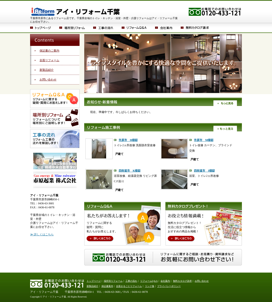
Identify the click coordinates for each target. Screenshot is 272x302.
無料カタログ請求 (195, 27)
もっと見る (225, 103)
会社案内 (168, 27)
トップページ (44, 27)
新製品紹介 (47, 70)
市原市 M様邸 (203, 140)
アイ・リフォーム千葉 (75, 8)
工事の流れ (107, 27)
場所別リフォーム (76, 27)
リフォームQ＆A (138, 27)
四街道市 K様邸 (129, 170)
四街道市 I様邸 (204, 170)
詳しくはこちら (100, 239)
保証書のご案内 (49, 50)
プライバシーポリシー (169, 286)
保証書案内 (107, 286)
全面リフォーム (49, 60)
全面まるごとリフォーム (129, 286)
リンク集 (149, 286)
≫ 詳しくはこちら (42, 234)
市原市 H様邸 (128, 140)
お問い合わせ (48, 79)
